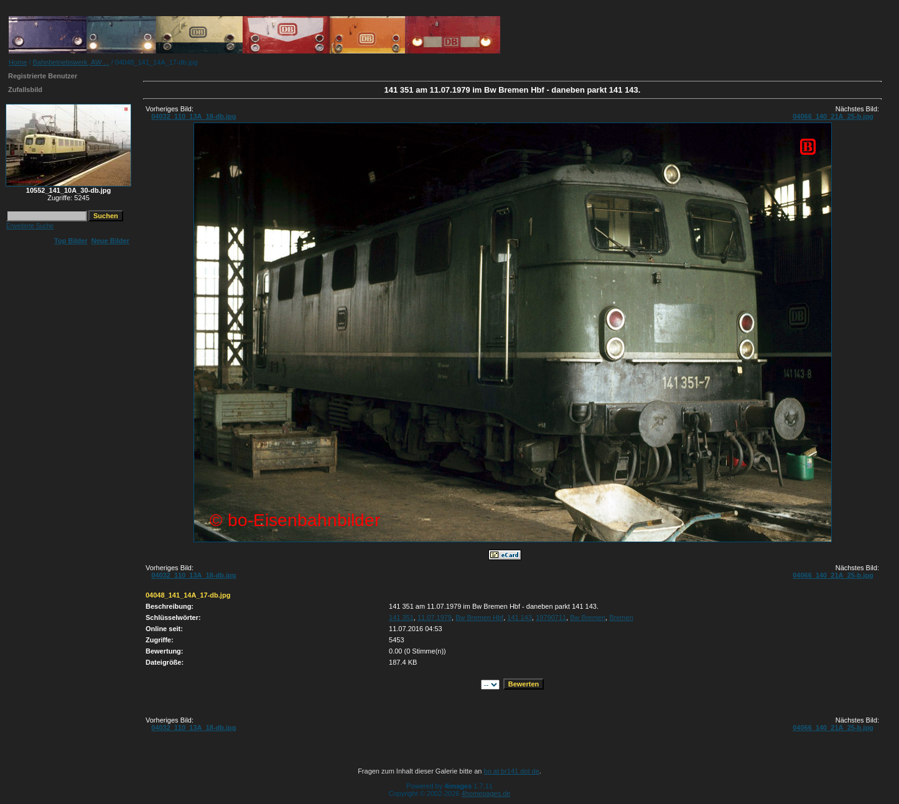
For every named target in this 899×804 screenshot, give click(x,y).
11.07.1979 (434, 617)
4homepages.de (486, 793)
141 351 (401, 617)
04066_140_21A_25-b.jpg (833, 116)
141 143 (519, 617)
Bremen (621, 617)
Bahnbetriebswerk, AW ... (71, 62)
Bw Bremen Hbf (479, 617)
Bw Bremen (587, 617)
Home (18, 62)
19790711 (551, 617)
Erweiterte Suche (30, 226)
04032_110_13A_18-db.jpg (193, 116)
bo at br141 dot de (511, 771)
